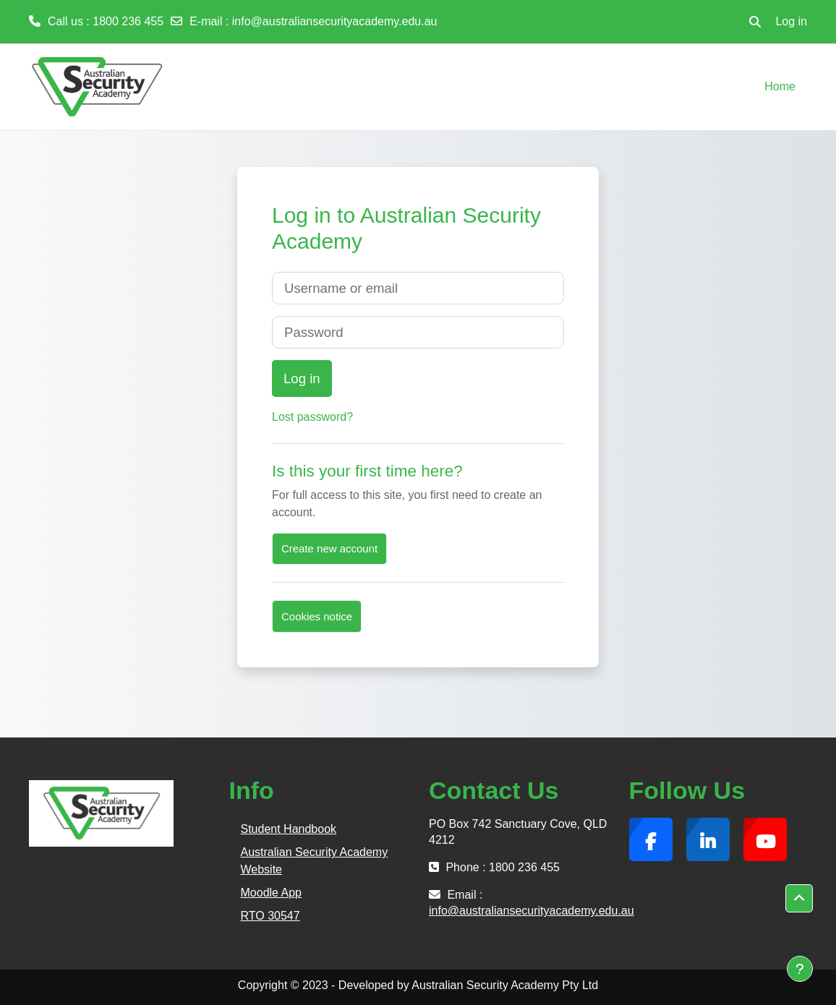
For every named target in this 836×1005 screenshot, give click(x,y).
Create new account (329, 548)
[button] (755, 21)
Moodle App (271, 892)
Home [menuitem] (780, 86)
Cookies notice (316, 616)
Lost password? (312, 417)
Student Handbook (289, 829)
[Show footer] (800, 969)
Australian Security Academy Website (314, 861)
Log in (791, 21)
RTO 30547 (270, 916)
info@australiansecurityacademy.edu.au (335, 21)
